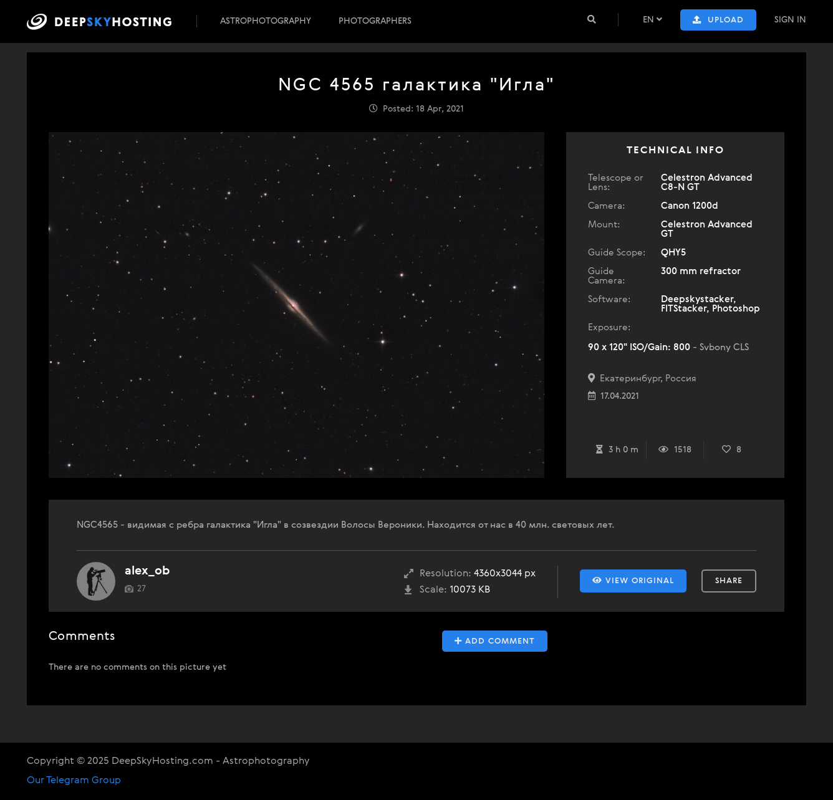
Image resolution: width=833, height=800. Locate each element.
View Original (633, 580)
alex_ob (147, 571)
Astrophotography (265, 21)
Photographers (375, 21)
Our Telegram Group (74, 781)
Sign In (790, 20)
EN (652, 19)
